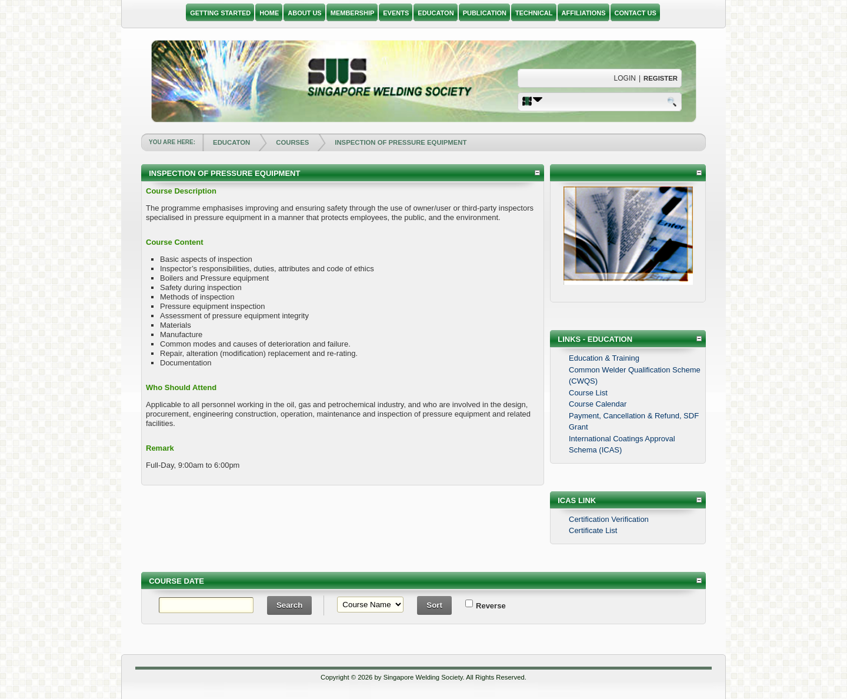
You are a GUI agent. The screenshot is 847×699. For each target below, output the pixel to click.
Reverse (483, 605)
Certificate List (593, 530)
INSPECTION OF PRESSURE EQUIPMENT (400, 142)
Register (660, 78)
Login (625, 78)
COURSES (292, 142)
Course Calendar (597, 404)
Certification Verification (609, 519)
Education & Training (604, 358)
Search (673, 101)
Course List (588, 392)
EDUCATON (231, 142)
